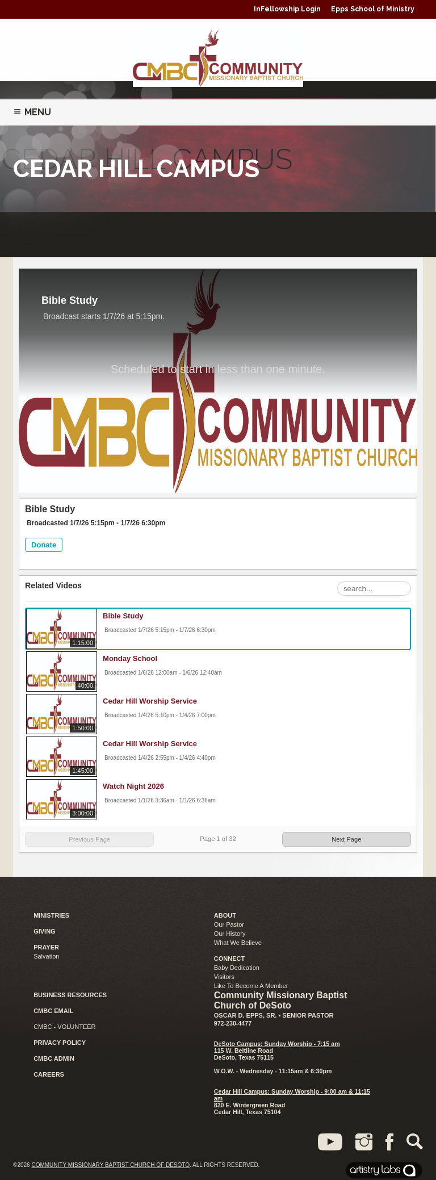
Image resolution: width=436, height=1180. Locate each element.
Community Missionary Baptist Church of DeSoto (110, 1165)
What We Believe (238, 942)
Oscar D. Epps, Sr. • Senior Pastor (274, 1015)
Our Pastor (229, 924)
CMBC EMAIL (53, 1010)
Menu (32, 112)
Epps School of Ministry (372, 9)
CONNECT (229, 958)
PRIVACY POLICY (59, 1042)
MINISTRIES (51, 915)
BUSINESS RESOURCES (70, 994)
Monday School (130, 658)
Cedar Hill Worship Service (150, 701)
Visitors (224, 976)
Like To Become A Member (251, 985)
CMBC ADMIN (53, 1058)
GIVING (44, 931)
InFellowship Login (287, 9)
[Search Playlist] (374, 588)
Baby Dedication (236, 967)
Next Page (346, 839)
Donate (43, 545)
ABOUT (225, 915)
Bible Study (123, 616)
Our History (230, 933)
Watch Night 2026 (133, 786)
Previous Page (89, 839)
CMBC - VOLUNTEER (64, 1026)
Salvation (46, 956)
